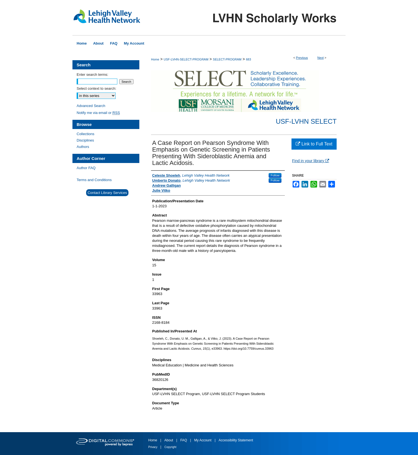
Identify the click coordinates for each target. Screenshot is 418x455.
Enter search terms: (92, 74)
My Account (203, 440)
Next (320, 57)
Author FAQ (86, 168)
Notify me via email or (98, 113)
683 (248, 59)
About (169, 440)
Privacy (153, 447)
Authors (83, 147)
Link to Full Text (314, 144)
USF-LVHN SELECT (306, 121)
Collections (85, 134)
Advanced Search (91, 106)
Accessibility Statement (236, 440)
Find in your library (310, 161)
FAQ (184, 440)
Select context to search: (96, 88)
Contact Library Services (107, 193)
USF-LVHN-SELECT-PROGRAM (186, 59)
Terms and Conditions (94, 180)
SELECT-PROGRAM (227, 59)
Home (155, 59)
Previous (302, 57)
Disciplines (85, 140)
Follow (275, 175)
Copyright (170, 447)
